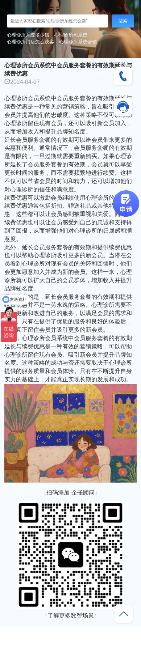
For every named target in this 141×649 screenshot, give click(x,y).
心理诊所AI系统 (70, 35)
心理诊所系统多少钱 (28, 35)
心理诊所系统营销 (78, 41)
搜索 (123, 21)
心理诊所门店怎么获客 (30, 41)
